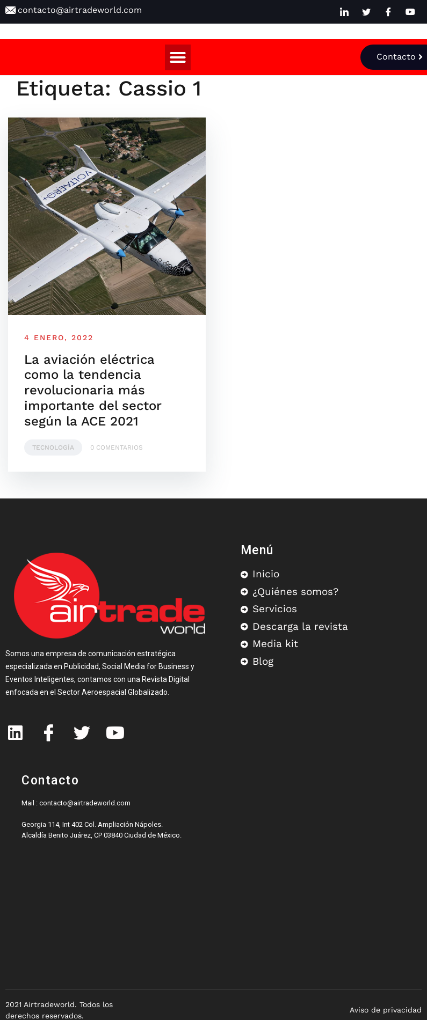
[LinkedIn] (344, 12)
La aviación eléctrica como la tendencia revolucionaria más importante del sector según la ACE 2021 (93, 390)
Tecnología (53, 447)
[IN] (15, 728)
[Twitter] (366, 12)
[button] (178, 57)
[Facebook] (388, 12)
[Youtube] (410, 12)
